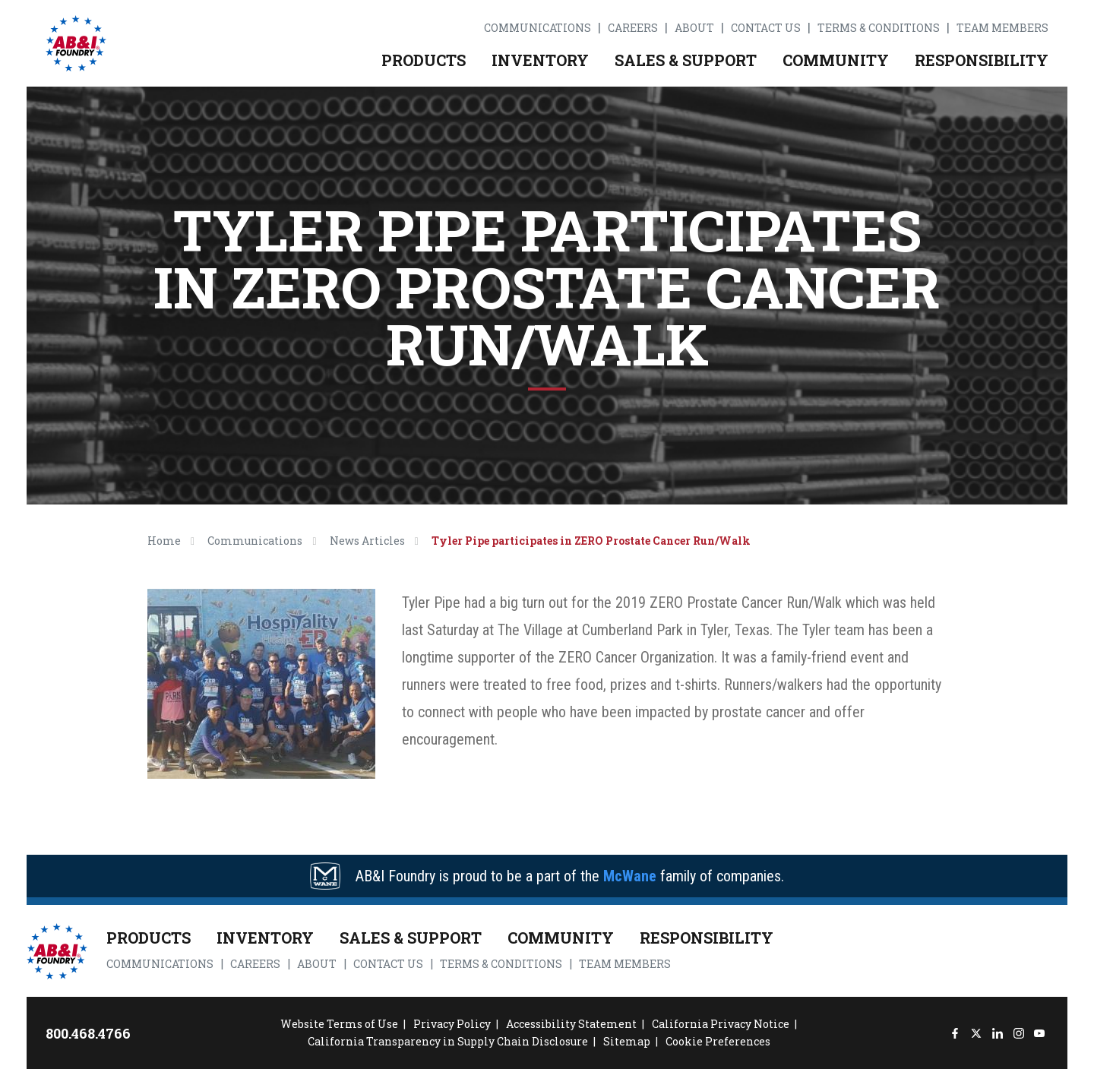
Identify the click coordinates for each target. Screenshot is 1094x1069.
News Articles (367, 540)
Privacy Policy (452, 1024)
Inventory (540, 60)
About (694, 28)
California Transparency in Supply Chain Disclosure (448, 1041)
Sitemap (626, 1041)
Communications (537, 28)
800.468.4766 (88, 1033)
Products (423, 60)
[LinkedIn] (997, 1033)
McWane (629, 876)
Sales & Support (686, 60)
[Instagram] (1018, 1033)
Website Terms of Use (339, 1024)
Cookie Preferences (718, 1041)
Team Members (1002, 28)
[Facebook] (955, 1033)
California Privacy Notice (720, 1024)
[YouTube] (1039, 1033)
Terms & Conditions (878, 28)
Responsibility (981, 60)
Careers (633, 28)
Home (164, 540)
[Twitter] (976, 1033)
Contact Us (766, 28)
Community (836, 60)
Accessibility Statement (571, 1024)
